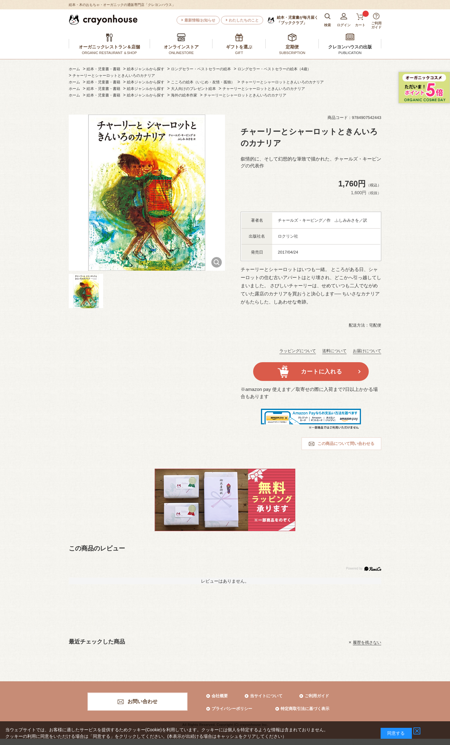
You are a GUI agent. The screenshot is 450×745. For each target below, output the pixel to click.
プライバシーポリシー (232, 708)
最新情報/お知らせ (199, 20)
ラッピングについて (297, 350)
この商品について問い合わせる (346, 443)
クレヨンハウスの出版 (350, 46)
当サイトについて (266, 695)
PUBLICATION (350, 53)
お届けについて (367, 350)
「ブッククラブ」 (297, 20)
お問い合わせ (143, 701)
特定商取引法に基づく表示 (305, 708)
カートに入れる (321, 371)
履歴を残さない (367, 642)
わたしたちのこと (244, 20)
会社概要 (220, 695)
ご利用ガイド (317, 695)
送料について (334, 350)
